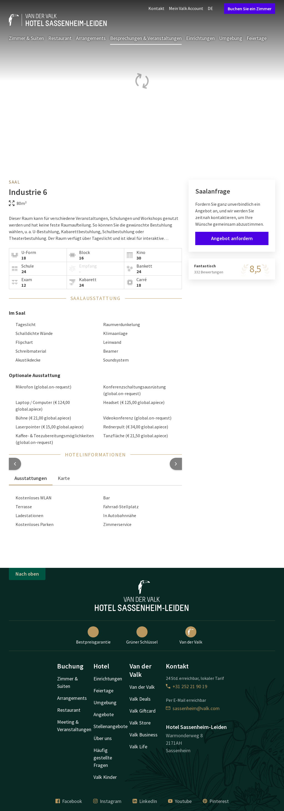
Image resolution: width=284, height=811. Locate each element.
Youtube (180, 801)
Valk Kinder (105, 777)
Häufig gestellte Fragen (102, 757)
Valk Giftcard (143, 711)
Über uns (102, 738)
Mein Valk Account (186, 8)
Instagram (107, 801)
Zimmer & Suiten (26, 38)
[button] (15, 464)
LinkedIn (145, 801)
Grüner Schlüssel (142, 635)
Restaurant (60, 38)
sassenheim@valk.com (193, 708)
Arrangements (91, 38)
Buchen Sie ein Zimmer (250, 8)
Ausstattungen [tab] (30, 478)
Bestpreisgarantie (93, 635)
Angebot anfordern (232, 238)
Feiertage (257, 38)
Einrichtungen (200, 38)
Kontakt (156, 8)
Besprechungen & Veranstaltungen (146, 38)
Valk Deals (140, 699)
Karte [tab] (64, 478)
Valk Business (144, 734)
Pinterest (216, 801)
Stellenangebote (110, 726)
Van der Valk (190, 635)
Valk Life (138, 746)
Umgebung (230, 38)
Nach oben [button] (27, 574)
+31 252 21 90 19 (186, 686)
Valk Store (140, 723)
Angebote (103, 714)
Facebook (68, 801)
